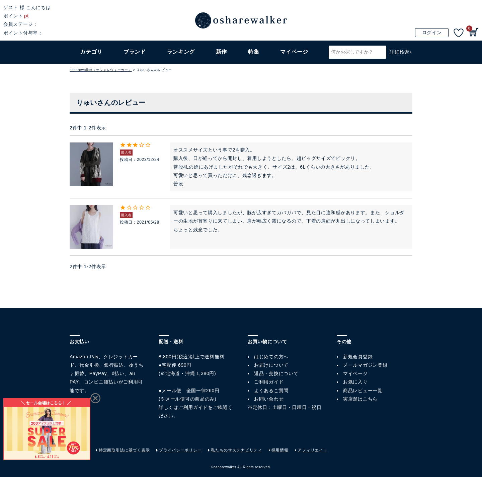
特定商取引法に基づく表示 (124, 450)
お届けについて (271, 365)
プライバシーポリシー (180, 450)
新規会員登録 (358, 356)
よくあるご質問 (271, 390)
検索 (380, 52)
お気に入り (355, 381)
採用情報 (280, 450)
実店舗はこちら (360, 399)
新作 (221, 52)
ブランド (135, 52)
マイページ (355, 373)
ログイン (432, 32)
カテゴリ (91, 52)
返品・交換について (276, 373)
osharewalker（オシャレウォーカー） (101, 70)
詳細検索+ (401, 52)
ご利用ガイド (193, 407)
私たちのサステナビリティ (236, 450)
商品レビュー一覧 (363, 390)
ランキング (181, 52)
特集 (253, 52)
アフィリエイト (312, 450)
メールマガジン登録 (365, 365)
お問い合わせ (269, 399)
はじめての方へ (271, 356)
